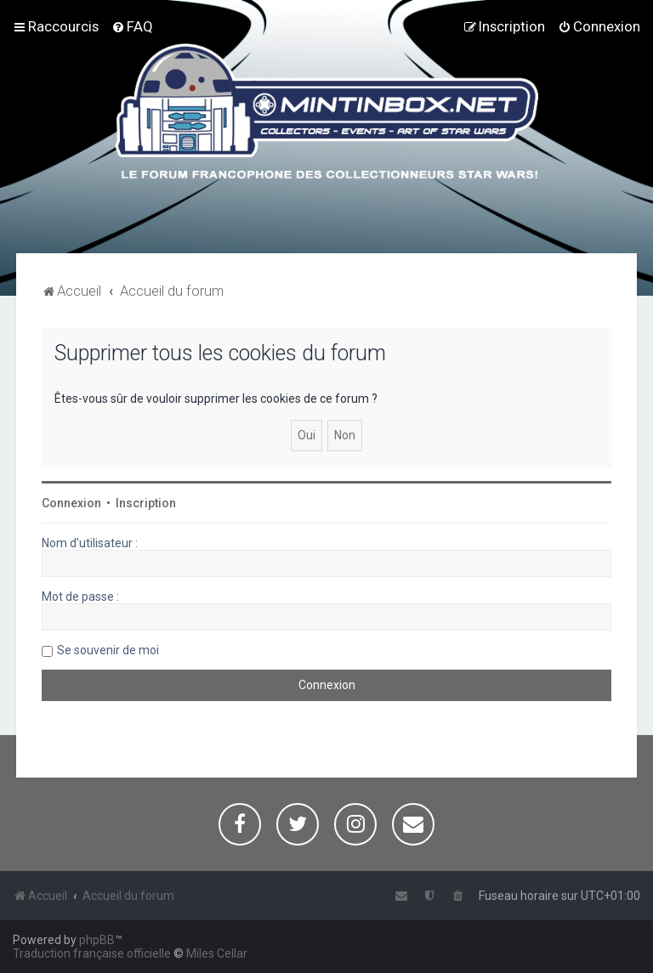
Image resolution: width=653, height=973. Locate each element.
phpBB (97, 940)
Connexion (71, 503)
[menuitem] (132, 26)
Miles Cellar (216, 953)
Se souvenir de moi (108, 650)
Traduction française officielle (92, 953)
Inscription (146, 503)
